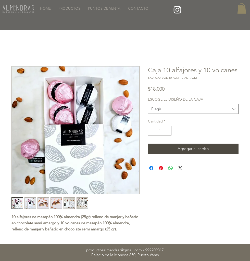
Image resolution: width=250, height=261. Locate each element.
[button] (241, 8)
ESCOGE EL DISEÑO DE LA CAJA (175, 99)
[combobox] (193, 109)
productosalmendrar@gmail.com (114, 250)
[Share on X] (180, 168)
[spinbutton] (159, 130)
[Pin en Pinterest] (161, 168)
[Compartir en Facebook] (151, 168)
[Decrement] (152, 130)
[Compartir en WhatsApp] (171, 168)
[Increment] (167, 130)
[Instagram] (177, 10)
